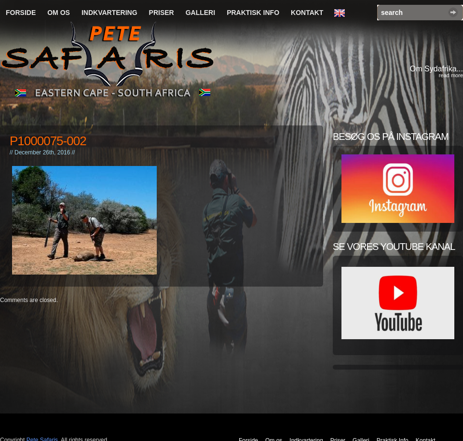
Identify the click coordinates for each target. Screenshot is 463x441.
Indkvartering (109, 12)
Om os (58, 12)
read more (451, 75)
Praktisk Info (253, 12)
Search (453, 12)
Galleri (200, 12)
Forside (21, 12)
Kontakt (307, 12)
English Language (342, 13)
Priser (161, 12)
